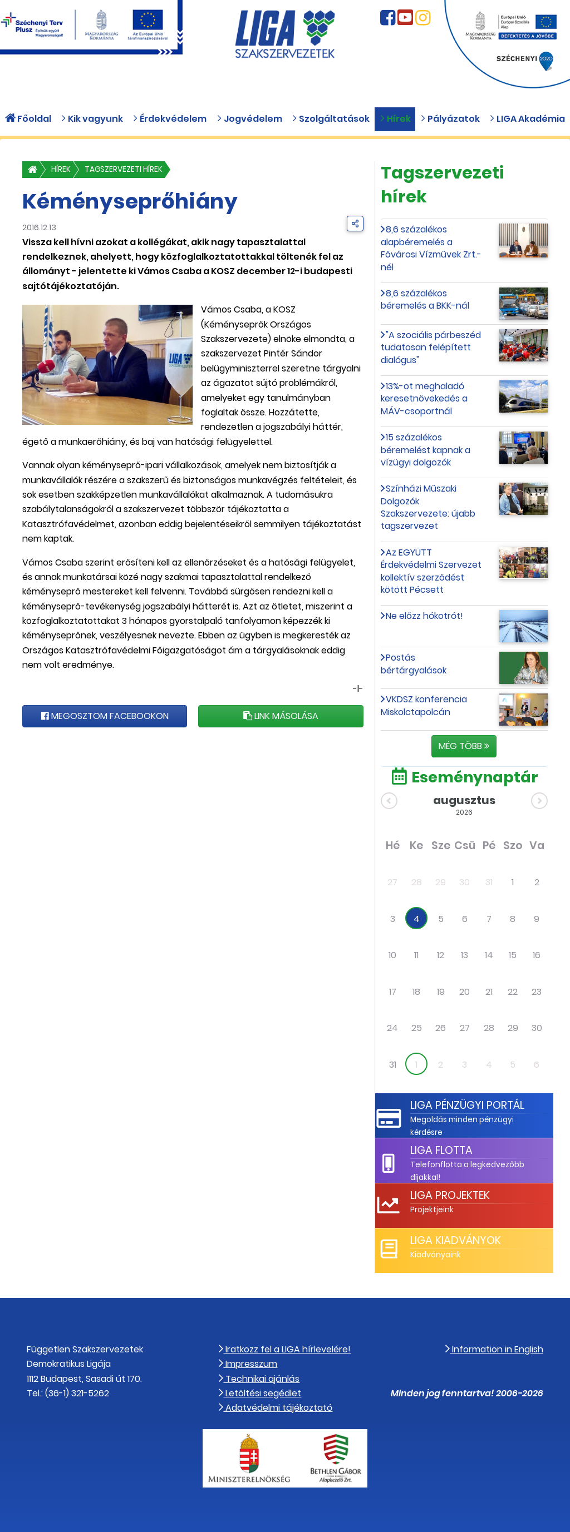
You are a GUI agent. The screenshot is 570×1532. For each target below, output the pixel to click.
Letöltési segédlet (260, 1393)
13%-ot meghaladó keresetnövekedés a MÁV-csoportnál (424, 399)
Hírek (61, 169)
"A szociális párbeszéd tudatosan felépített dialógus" (431, 347)
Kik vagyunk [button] (92, 118)
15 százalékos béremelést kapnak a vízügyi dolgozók (425, 450)
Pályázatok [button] (450, 118)
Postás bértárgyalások (413, 663)
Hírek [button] (395, 118)
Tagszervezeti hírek (124, 169)
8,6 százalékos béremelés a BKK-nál (425, 299)
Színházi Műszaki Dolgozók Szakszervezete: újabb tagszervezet (428, 507)
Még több (464, 746)
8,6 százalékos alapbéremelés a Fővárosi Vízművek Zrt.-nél (431, 248)
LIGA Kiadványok (455, 1240)
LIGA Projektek (450, 1195)
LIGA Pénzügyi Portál (467, 1105)
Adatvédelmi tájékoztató (275, 1407)
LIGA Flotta (441, 1150)
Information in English (494, 1349)
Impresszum (248, 1363)
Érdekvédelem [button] (169, 118)
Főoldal (28, 118)
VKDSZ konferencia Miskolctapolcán (424, 705)
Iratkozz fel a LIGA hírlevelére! (285, 1349)
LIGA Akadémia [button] (527, 118)
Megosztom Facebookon (105, 716)
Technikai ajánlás (259, 1378)
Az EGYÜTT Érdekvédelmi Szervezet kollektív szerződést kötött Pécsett (431, 571)
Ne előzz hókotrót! (424, 615)
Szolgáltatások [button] (331, 118)
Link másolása (280, 716)
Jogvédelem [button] (249, 118)
